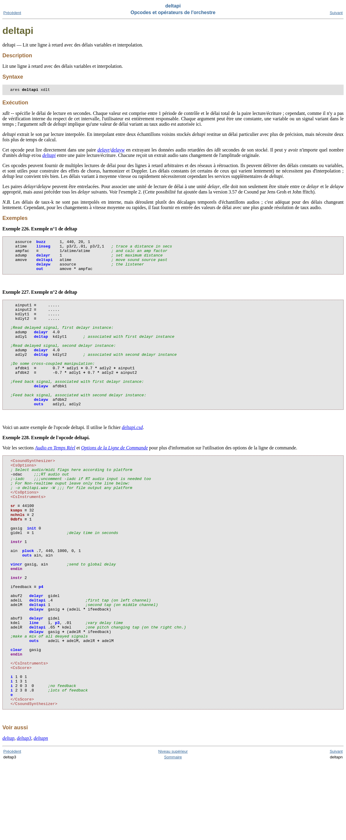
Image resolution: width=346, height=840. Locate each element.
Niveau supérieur (173, 828)
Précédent (12, 12)
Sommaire (173, 834)
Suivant (336, 12)
